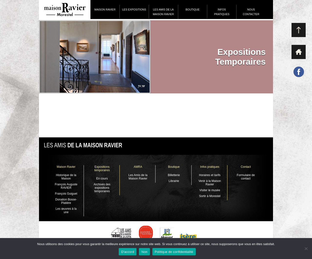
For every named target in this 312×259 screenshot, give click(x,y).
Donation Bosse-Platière (66, 201)
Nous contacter (251, 12)
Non (144, 252)
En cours (102, 178)
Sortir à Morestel (210, 196)
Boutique (192, 9)
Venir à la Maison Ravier (209, 182)
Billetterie (174, 175)
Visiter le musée (209, 190)
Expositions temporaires (102, 168)
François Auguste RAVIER (66, 186)
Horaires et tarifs (210, 175)
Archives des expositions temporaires (102, 188)
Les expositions (134, 9)
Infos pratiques (221, 12)
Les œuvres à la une (66, 210)
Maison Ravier (105, 9)
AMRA (138, 167)
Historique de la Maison (66, 176)
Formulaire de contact (246, 176)
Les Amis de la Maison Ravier (163, 12)
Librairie (174, 181)
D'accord (127, 252)
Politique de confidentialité (174, 252)
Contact (246, 167)
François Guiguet (66, 193)
